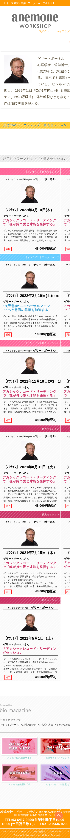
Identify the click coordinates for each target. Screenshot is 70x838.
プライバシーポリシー (59, 831)
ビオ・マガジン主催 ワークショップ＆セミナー (30, 3)
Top (59, 809)
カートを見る (39, 831)
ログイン (43, 31)
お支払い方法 (46, 724)
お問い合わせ (29, 724)
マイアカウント (10, 831)
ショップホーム (11, 724)
